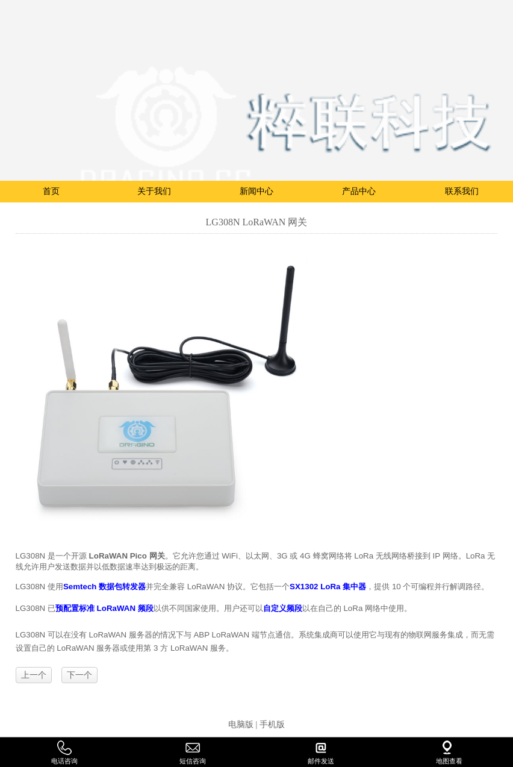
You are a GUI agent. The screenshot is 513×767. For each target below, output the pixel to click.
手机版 (272, 724)
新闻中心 (256, 191)
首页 (51, 191)
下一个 (79, 675)
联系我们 (462, 191)
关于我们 (154, 191)
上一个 (33, 675)
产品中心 (359, 191)
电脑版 (240, 724)
